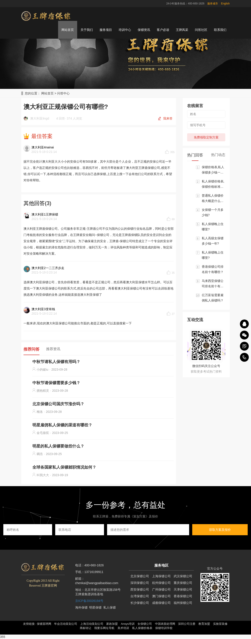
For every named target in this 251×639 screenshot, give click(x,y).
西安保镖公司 (139, 589)
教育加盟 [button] (204, 623)
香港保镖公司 (183, 596)
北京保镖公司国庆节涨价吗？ (58, 404)
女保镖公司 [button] (144, 623)
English (225, 3)
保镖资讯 (144, 30)
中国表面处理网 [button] (165, 623)
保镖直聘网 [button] (44, 623)
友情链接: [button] (29, 623)
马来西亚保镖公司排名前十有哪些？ (213, 284)
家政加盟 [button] (112, 623)
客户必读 (163, 30)
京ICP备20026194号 (89, 601)
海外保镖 (81, 607)
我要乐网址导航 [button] (104, 628)
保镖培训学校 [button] (164, 628)
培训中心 (125, 30)
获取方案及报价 (220, 529)
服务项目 (106, 30)
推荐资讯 (53, 349)
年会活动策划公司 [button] (65, 623)
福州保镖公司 (183, 603)
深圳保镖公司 (139, 583)
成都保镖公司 (161, 603)
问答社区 (201, 30)
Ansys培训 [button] (127, 623)
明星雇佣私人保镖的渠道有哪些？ (62, 425)
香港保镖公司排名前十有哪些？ (213, 269)
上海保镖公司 (161, 576)
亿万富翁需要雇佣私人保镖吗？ (213, 297)
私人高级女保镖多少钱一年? (213, 240)
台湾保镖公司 (139, 596)
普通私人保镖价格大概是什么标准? (213, 199)
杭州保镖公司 (161, 583)
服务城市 (212, 3)
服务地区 (161, 565)
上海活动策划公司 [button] (91, 623)
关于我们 (86, 30)
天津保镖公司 (183, 589)
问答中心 (63, 93)
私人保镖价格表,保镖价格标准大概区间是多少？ (213, 184)
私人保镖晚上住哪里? (213, 226)
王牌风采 (182, 30)
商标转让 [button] (85, 628)
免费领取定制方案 (206, 137)
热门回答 (195, 155)
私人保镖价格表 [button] (142, 628)
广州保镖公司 (161, 589)
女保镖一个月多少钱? (213, 212)
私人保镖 (109, 607)
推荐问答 (31, 349)
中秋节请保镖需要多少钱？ (56, 383)
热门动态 (218, 155)
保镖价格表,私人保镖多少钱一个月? (213, 170)
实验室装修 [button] (220, 623)
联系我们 (220, 30)
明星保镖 (95, 607)
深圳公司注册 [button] (186, 623)
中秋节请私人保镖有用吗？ (56, 362)
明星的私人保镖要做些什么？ (58, 446)
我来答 (168, 118)
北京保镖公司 (139, 576)
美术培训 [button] (123, 628)
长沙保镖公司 (139, 603)
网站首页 (67, 30)
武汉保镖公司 (183, 576)
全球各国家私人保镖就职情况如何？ (64, 467)
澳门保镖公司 (161, 596)
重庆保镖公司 (183, 583)
